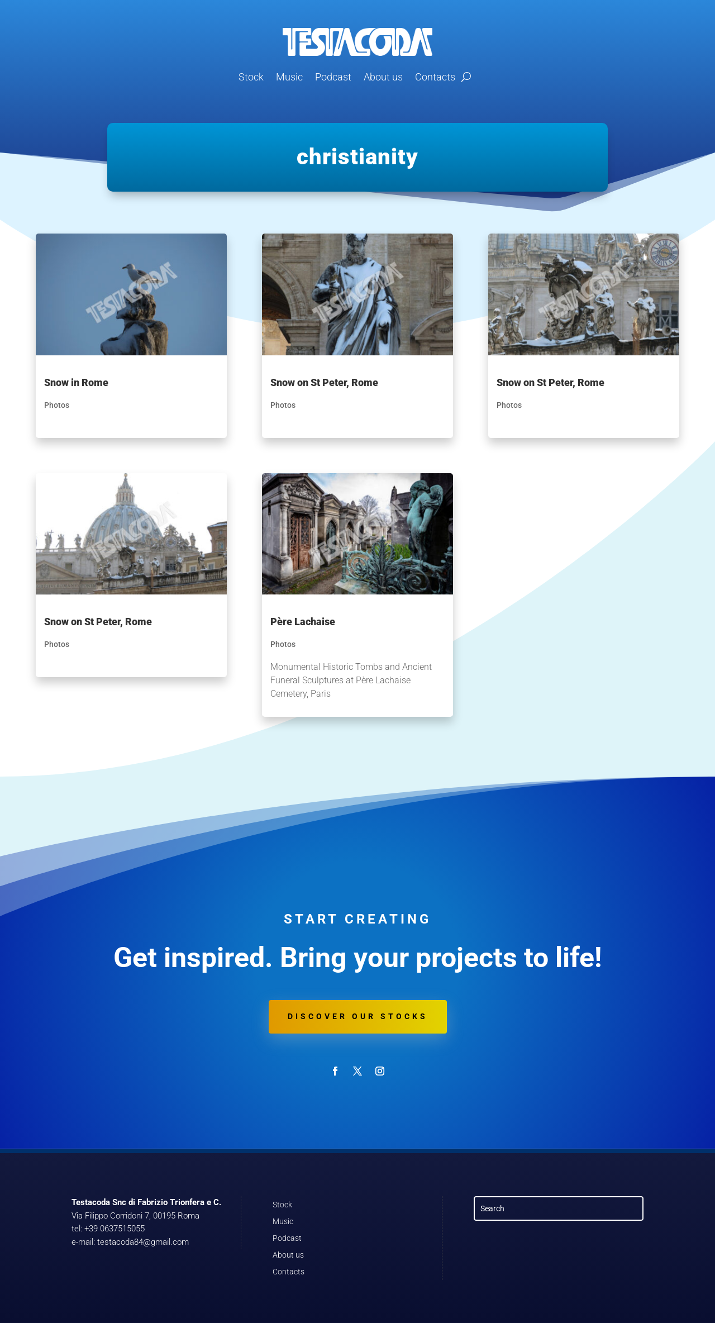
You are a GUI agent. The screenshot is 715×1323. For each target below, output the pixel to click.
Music (289, 77)
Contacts (435, 77)
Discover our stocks (358, 1016)
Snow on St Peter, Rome (98, 621)
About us (383, 77)
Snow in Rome (76, 382)
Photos (56, 405)
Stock (251, 77)
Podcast (333, 77)
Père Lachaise (302, 621)
